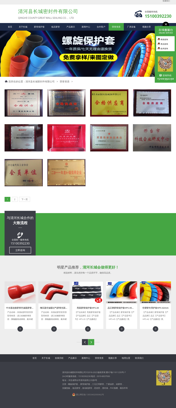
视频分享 (146, 26)
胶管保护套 (39, 26)
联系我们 (139, 358)
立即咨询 (20, 250)
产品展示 (70, 26)
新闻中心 (86, 26)
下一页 (24, 199)
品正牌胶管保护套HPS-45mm (122, 307)
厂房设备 (131, 26)
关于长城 (23, 26)
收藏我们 (166, 1)
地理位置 (126, 358)
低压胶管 (55, 26)
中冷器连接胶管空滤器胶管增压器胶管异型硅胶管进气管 (32, 307)
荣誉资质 (116, 26)
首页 (10, 26)
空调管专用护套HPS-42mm (155, 307)
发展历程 (59, 358)
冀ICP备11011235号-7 (116, 372)
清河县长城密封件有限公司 (40, 81)
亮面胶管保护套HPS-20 (88, 307)
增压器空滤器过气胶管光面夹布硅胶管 (58, 307)
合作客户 (101, 26)
